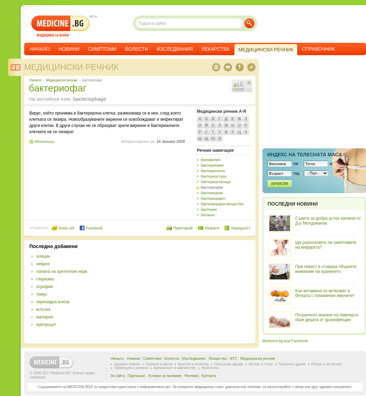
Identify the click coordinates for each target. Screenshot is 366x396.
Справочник (318, 49)
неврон (43, 263)
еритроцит (46, 324)
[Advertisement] (194, 292)
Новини (68, 49)
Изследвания (175, 49)
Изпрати (212, 228)
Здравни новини (127, 364)
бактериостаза (213, 176)
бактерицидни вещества (222, 204)
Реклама (191, 376)
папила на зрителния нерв (61, 271)
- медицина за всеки (60, 26)
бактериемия (212, 165)
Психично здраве (292, 364)
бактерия (208, 209)
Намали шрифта (249, 89)
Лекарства (216, 49)
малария (44, 317)
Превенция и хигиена (131, 368)
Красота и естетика (193, 364)
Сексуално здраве (228, 364)
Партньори (136, 376)
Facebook (91, 228)
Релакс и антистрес (327, 364)
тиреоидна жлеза (52, 301)
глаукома (45, 279)
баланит (208, 215)
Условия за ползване (164, 376)
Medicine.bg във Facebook (285, 341)
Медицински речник (71, 67)
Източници (45, 141)
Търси (249, 23)
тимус (41, 294)
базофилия (210, 160)
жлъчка (43, 309)
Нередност (240, 228)
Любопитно (210, 368)
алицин (43, 256)
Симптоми (102, 49)
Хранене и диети (158, 364)
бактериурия (212, 193)
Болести (136, 49)
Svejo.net (63, 228)
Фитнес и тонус (261, 364)
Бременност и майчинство (175, 368)
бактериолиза (213, 171)
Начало (40, 49)
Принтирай (183, 228)
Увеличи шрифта (249, 82)
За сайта (117, 376)
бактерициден (213, 198)
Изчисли (279, 184)
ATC (233, 358)
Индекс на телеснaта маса (304, 154)
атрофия (44, 286)
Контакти (208, 376)
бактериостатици (215, 182)
